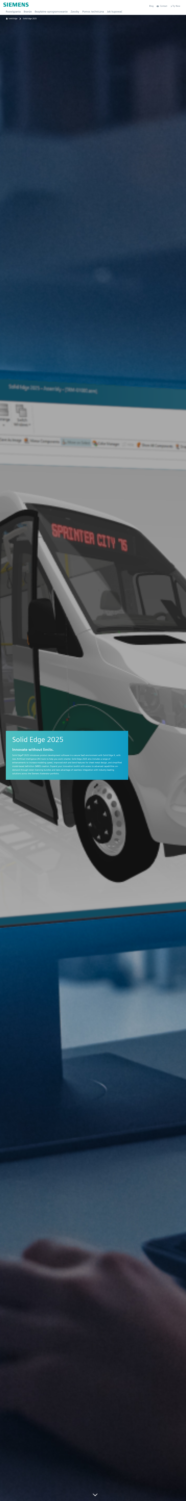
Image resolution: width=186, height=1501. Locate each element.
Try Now (175, 6)
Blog (151, 6)
